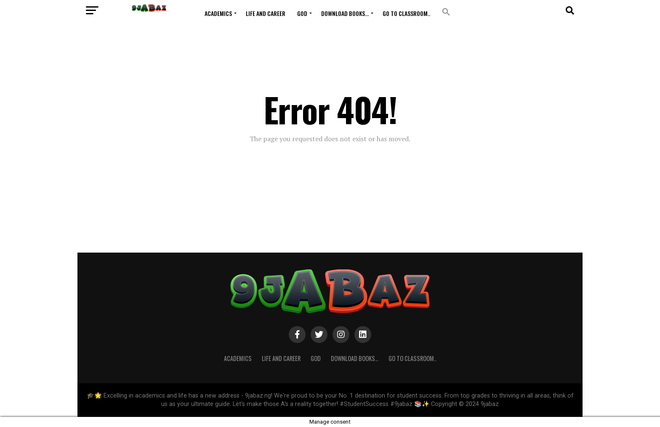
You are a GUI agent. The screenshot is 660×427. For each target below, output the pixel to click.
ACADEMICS (218, 13)
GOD (302, 13)
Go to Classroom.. (406, 13)
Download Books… (345, 13)
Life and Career (265, 13)
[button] (446, 12)
